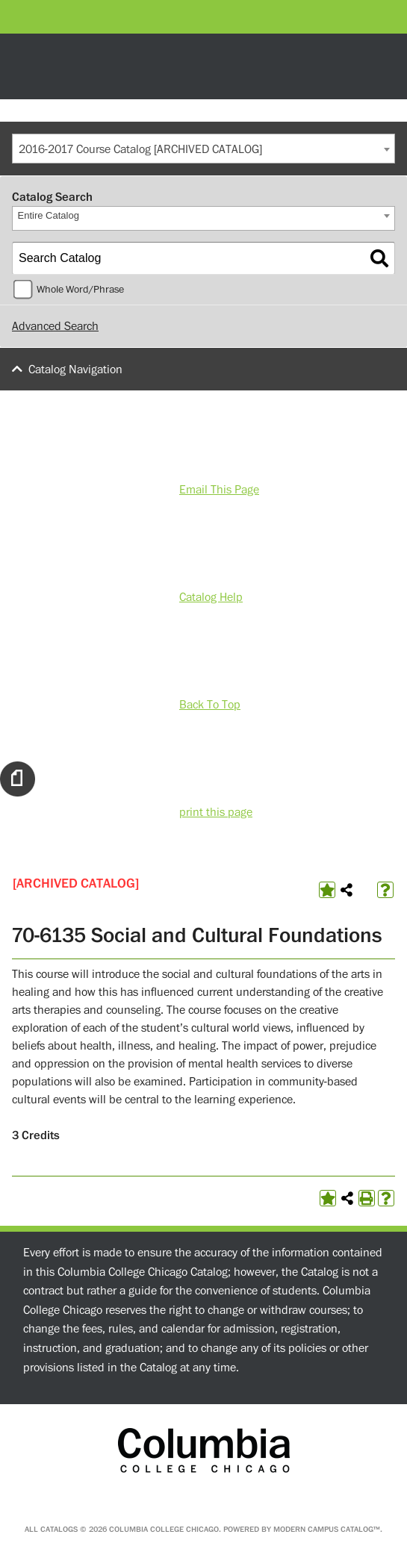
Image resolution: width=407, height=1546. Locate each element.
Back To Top (209, 704)
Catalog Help (211, 597)
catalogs (59, 1529)
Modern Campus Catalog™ (326, 1529)
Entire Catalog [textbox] (48, 215)
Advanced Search (55, 326)
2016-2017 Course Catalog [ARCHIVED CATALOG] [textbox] (140, 149)
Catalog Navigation (75, 369)
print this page (215, 812)
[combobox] (203, 148)
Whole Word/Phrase (80, 289)
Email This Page (219, 489)
